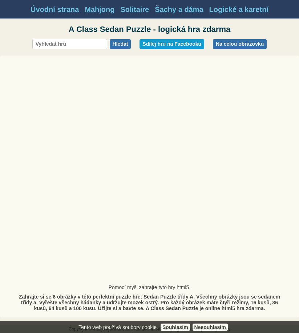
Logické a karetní (238, 9)
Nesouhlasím (210, 327)
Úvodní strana (55, 9)
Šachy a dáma (179, 9)
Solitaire (134, 9)
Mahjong (99, 9)
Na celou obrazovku (240, 44)
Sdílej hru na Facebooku (171, 44)
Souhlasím (175, 327)
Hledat (120, 44)
